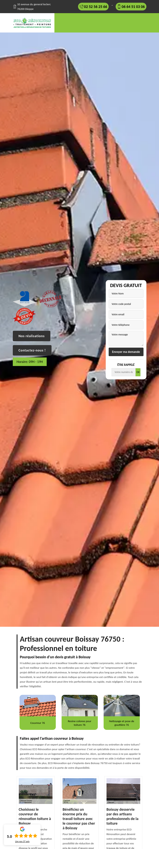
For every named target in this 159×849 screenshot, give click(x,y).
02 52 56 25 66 (95, 6)
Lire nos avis (22, 841)
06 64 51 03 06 (133, 6)
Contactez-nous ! (32, 350)
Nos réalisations (32, 336)
